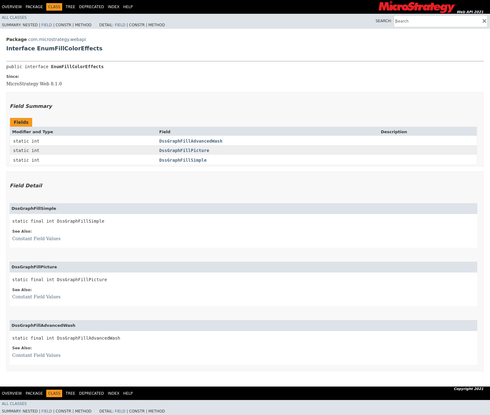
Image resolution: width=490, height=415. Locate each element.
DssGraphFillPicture (184, 150)
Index (114, 7)
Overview (12, 7)
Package (34, 7)
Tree (70, 7)
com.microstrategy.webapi (57, 39)
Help (128, 7)
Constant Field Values (36, 238)
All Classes (14, 17)
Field (46, 25)
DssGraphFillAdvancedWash (190, 141)
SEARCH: (384, 21)
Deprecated (91, 7)
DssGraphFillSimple (183, 160)
